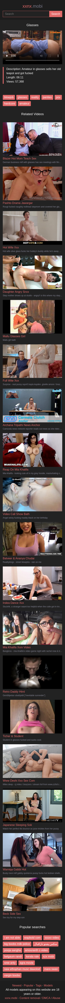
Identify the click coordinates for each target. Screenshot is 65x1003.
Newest (16, 985)
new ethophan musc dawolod (22, 969)
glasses (22, 97)
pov (58, 97)
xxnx (32, 6)
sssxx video (52, 937)
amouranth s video (36, 950)
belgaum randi (13, 956)
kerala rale (32, 956)
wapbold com (32, 937)
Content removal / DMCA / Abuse (40, 998)
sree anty (10, 962)
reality (35, 97)
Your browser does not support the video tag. (32, 46)
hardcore (9, 103)
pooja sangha (12, 950)
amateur (24, 103)
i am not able (12, 937)
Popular (28, 985)
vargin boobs (12, 975)
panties (47, 97)
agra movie (26, 962)
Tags (39, 985)
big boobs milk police (17, 943)
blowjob (9, 97)
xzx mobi (48, 956)
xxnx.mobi (11, 998)
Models (48, 985)
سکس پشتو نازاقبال (45, 943)
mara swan (51, 969)
